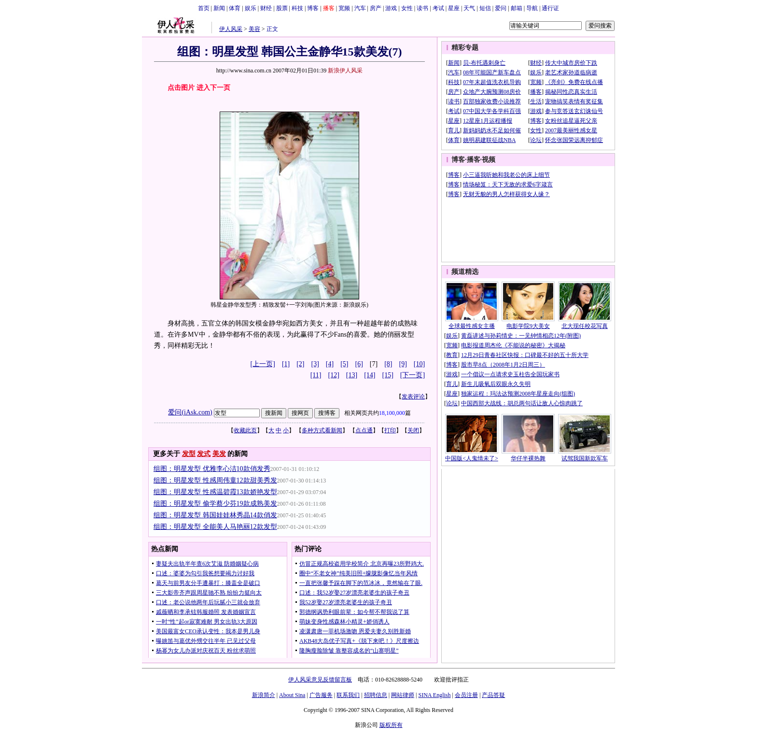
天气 (469, 8)
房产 (375, 8)
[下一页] (412, 375)
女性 (407, 8)
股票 (282, 8)
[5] (344, 364)
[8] (388, 364)
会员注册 (466, 695)
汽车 (360, 8)
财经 (266, 8)
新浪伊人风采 (345, 70)
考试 (438, 8)
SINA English (434, 695)
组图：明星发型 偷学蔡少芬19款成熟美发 (215, 503)
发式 (203, 453)
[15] (387, 375)
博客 (313, 8)
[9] (403, 364)
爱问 (500, 8)
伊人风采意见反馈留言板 (320, 679)
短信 (485, 8)
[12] (333, 375)
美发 (219, 453)
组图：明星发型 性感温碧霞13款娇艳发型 (215, 492)
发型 (189, 453)
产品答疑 (493, 695)
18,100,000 (392, 413)
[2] (300, 364)
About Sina (292, 695)
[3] (315, 364)
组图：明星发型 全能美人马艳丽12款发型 (215, 526)
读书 (422, 8)
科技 (297, 8)
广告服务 (321, 695)
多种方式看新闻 (322, 430)
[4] (330, 364)
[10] (419, 364)
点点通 (364, 430)
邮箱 (516, 8)
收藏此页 (245, 430)
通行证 (550, 8)
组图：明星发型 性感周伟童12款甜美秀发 (215, 480)
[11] (316, 375)
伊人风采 (230, 29)
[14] (369, 375)
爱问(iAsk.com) (190, 412)
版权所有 (391, 725)
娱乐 (250, 8)
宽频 (344, 8)
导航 (532, 8)
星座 (454, 8)
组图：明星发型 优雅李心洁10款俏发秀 (212, 468)
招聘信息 (375, 695)
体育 (234, 8)
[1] (286, 364)
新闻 (219, 8)
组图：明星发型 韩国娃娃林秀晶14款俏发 (215, 515)
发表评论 (413, 396)
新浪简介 (263, 695)
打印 (390, 430)
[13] (351, 375)
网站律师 (402, 695)
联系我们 (348, 695)
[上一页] (263, 364)
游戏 (391, 8)
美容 (254, 29)
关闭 (413, 430)
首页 (204, 8)
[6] (359, 364)
